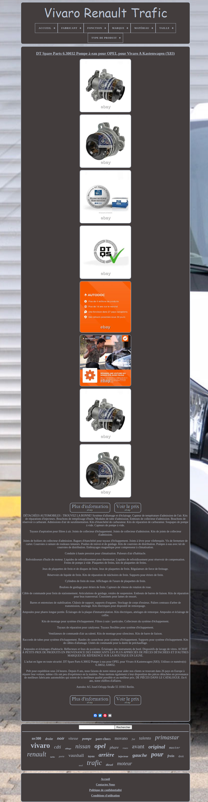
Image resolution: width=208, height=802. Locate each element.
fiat (133, 739)
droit (181, 756)
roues (125, 748)
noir (60, 738)
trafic (94, 762)
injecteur (123, 756)
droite (49, 739)
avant (138, 746)
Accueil (105, 779)
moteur (124, 763)
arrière (106, 755)
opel (100, 745)
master (174, 748)
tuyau (91, 756)
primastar (167, 737)
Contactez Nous (105, 784)
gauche (139, 755)
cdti (57, 746)
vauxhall (76, 755)
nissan (82, 746)
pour (157, 754)
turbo (52, 757)
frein (170, 756)
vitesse (73, 738)
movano (121, 738)
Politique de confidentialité (105, 790)
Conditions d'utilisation (105, 795)
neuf (81, 765)
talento (145, 738)
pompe (87, 739)
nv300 (36, 738)
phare (114, 747)
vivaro (40, 745)
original (156, 746)
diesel (109, 764)
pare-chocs (103, 739)
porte (61, 756)
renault (36, 754)
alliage (68, 748)
